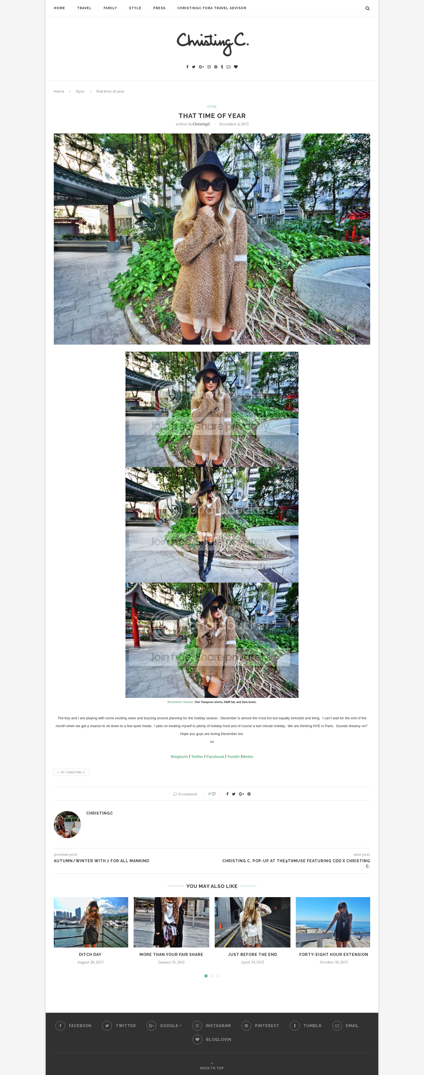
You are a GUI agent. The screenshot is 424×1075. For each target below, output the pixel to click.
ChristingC (201, 123)
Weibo (247, 756)
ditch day (90, 954)
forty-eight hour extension (333, 954)
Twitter (197, 756)
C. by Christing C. (71, 772)
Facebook (215, 756)
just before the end (252, 954)
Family (110, 8)
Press (159, 8)
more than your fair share (171, 954)
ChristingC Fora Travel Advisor (211, 8)
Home (59, 8)
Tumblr (233, 756)
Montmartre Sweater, (180, 702)
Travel (84, 8)
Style (135, 8)
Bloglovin (179, 756)
